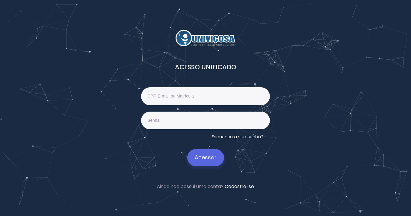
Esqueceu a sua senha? (237, 137)
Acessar (205, 157)
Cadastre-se (239, 186)
